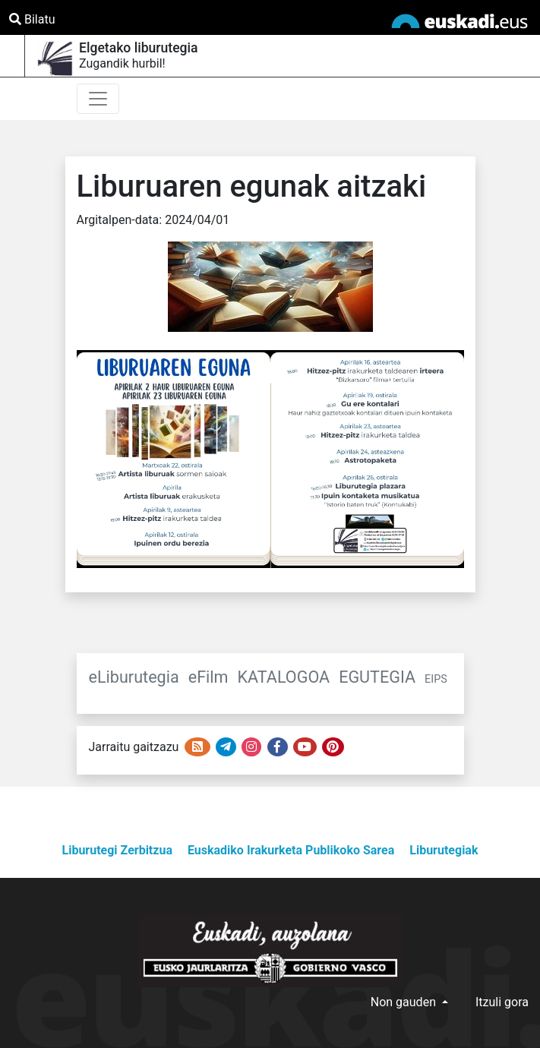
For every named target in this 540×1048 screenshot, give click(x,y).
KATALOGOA (284, 677)
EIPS (436, 679)
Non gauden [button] (405, 1002)
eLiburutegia (134, 677)
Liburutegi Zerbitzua (117, 850)
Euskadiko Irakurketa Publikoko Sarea (291, 850)
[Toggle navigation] (98, 99)
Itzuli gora (502, 1002)
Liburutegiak (443, 850)
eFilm (208, 677)
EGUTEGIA (377, 677)
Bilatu (32, 19)
